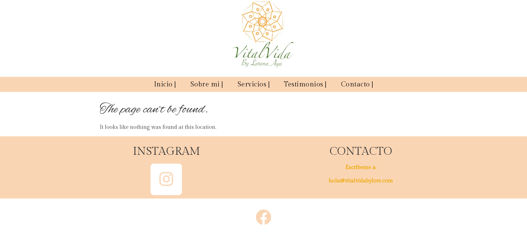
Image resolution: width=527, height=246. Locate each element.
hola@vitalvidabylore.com (361, 181)
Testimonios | (305, 84)
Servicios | (254, 84)
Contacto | (357, 84)
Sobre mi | (206, 84)
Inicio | (165, 84)
